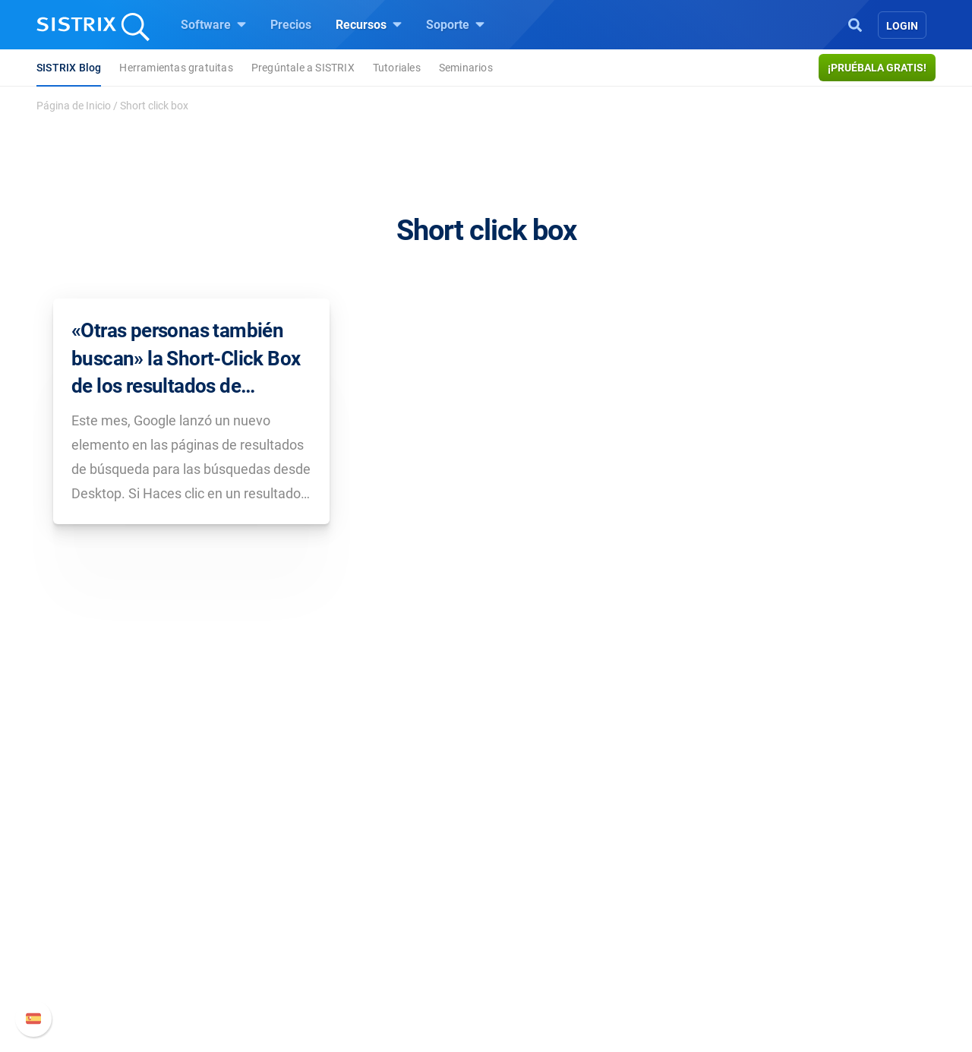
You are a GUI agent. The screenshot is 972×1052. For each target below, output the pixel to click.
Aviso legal (184, 985)
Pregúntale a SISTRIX (303, 68)
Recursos (369, 24)
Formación (184, 918)
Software (213, 24)
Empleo (201, 893)
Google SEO (361, 893)
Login (902, 26)
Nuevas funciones (727, 893)
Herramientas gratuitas (175, 68)
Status (696, 966)
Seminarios (466, 68)
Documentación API (732, 918)
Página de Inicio (73, 106)
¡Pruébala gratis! (877, 68)
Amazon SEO (365, 918)
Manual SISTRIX (744, 869)
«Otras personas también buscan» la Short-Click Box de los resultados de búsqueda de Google (185, 359)
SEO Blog (529, 918)
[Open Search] (855, 23)
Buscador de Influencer (391, 942)
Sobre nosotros (195, 869)
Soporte (455, 24)
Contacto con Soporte (737, 942)
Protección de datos (208, 951)
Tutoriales (397, 68)
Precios (290, 24)
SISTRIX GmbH (200, 840)
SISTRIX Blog (68, 68)
